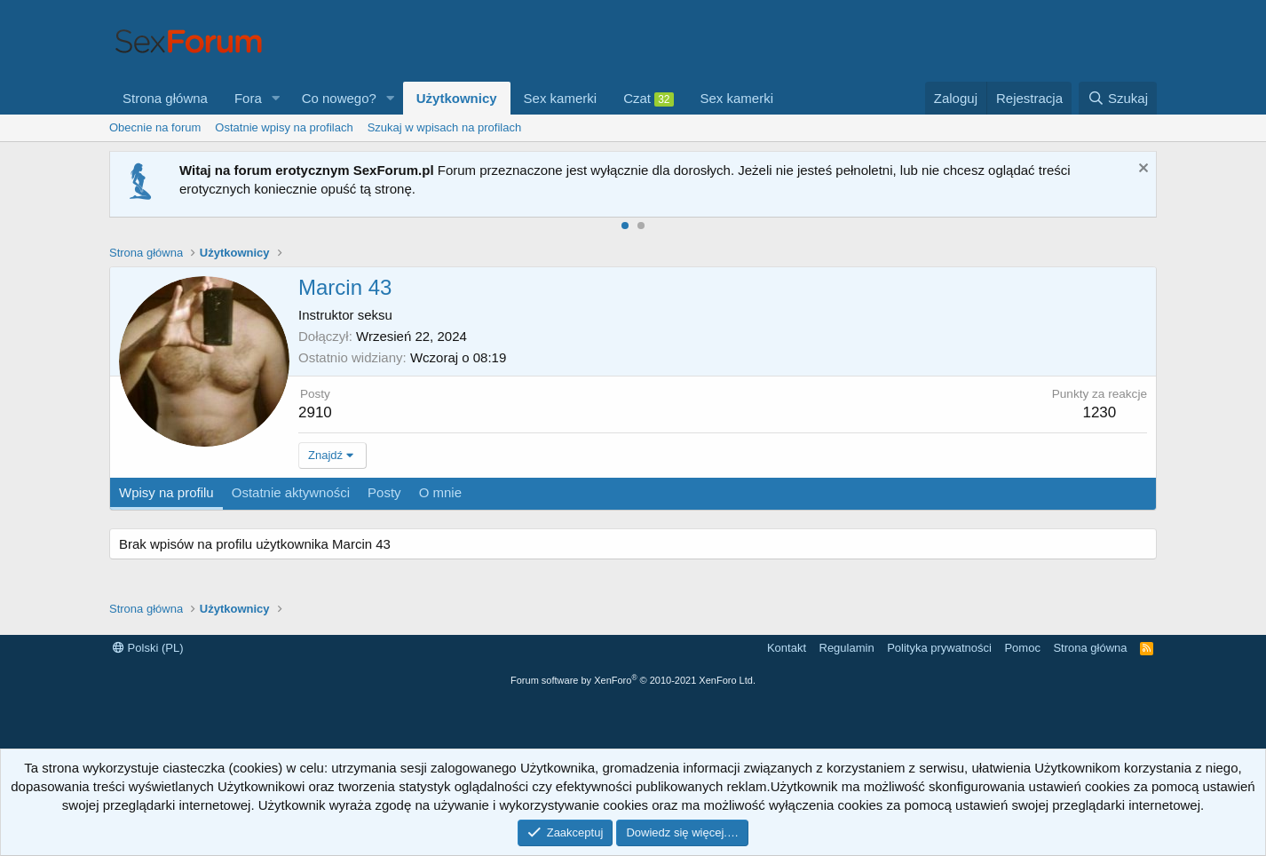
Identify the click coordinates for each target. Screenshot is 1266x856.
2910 (315, 412)
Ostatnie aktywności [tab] (291, 492)
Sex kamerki (560, 98)
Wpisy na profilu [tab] (166, 492)
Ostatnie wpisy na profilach (283, 127)
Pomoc (1022, 647)
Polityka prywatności (939, 647)
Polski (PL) (148, 647)
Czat (648, 99)
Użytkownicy (456, 98)
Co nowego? (339, 98)
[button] (276, 98)
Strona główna (165, 98)
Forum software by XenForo (633, 680)
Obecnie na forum (155, 127)
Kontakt (786, 647)
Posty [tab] (384, 492)
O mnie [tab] (440, 492)
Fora (248, 98)
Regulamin (846, 647)
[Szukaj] (1118, 98)
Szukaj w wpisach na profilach (444, 127)
